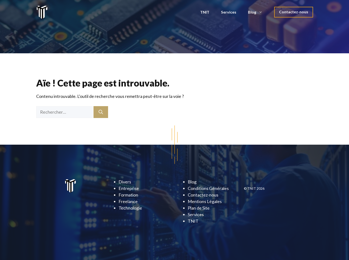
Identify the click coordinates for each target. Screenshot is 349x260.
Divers (125, 181)
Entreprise (129, 188)
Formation (128, 194)
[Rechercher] (101, 112)
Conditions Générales (208, 188)
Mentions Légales (205, 201)
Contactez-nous (293, 11)
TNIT (204, 12)
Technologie (130, 208)
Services (228, 12)
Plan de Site (199, 208)
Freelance (128, 201)
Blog (258, 12)
